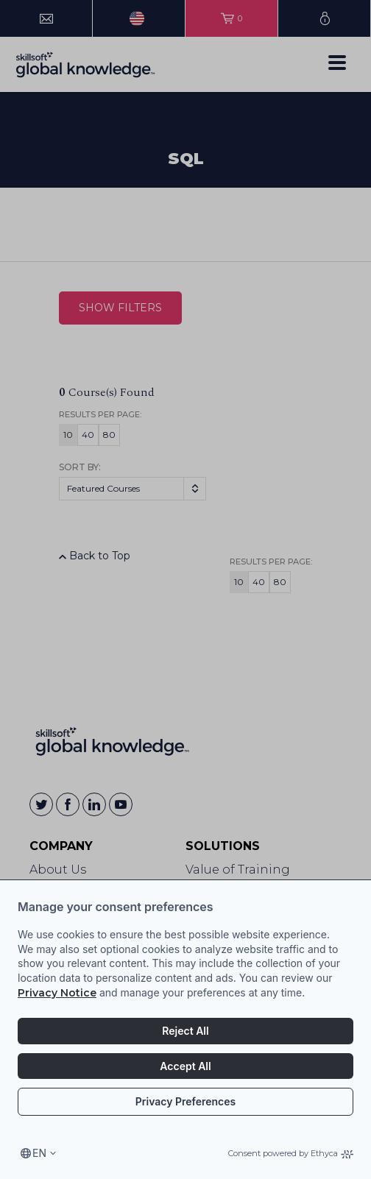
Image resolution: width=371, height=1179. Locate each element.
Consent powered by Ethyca (290, 1153)
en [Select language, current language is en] (39, 1153)
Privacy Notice (57, 992)
